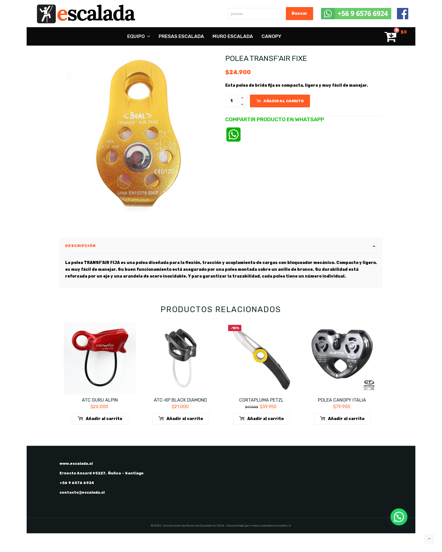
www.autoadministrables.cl (271, 544)
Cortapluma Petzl (261, 418)
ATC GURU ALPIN (100, 418)
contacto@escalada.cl (82, 511)
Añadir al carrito (280, 101)
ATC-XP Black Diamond (180, 418)
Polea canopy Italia (342, 418)
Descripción (80, 264)
